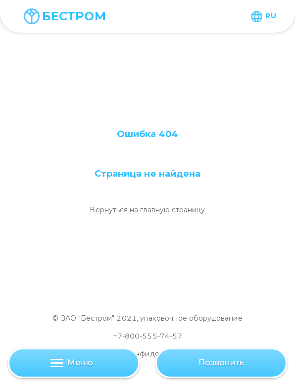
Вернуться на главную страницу (147, 209)
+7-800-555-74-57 (147, 336)
